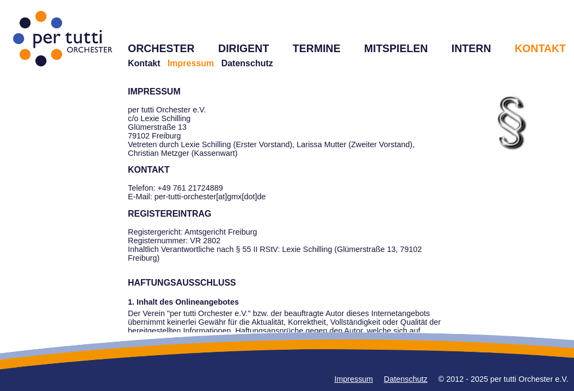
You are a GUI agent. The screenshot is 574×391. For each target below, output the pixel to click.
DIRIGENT (243, 48)
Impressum (353, 379)
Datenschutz (247, 63)
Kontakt (144, 63)
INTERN (471, 48)
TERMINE (317, 48)
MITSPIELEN (396, 48)
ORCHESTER (161, 48)
